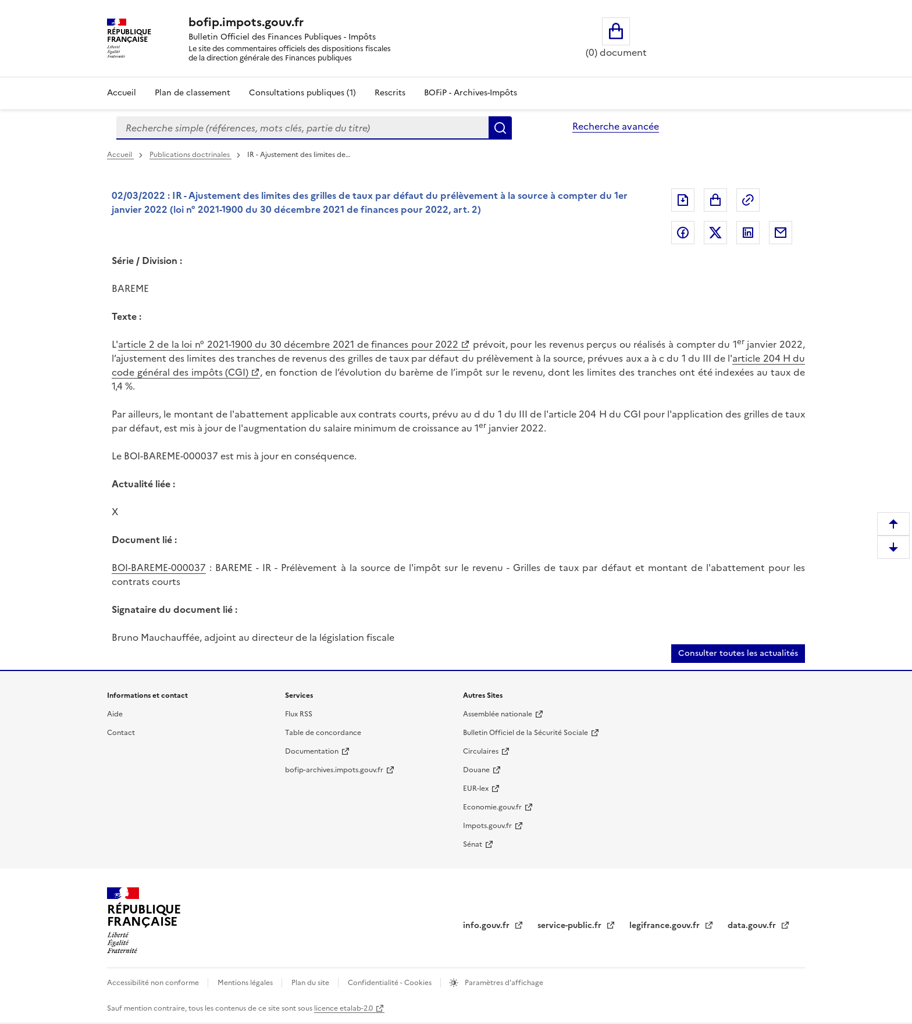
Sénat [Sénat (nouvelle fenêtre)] (472, 844)
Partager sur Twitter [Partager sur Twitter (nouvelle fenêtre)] (715, 232)
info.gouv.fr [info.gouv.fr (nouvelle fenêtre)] (487, 925)
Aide (115, 714)
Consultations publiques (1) (302, 93)
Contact (121, 732)
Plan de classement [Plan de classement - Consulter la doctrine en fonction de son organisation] (192, 93)
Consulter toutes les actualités (738, 653)
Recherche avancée (615, 126)
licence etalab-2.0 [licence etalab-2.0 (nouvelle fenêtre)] (343, 1008)
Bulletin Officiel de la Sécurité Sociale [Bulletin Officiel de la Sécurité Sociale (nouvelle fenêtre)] (525, 732)
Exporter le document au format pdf (682, 200)
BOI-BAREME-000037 (159, 568)
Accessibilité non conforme (154, 982)
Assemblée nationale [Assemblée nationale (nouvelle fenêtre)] (497, 714)
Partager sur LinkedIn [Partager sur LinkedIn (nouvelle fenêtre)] (748, 232)
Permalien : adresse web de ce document (748, 200)
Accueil (121, 93)
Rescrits (390, 93)
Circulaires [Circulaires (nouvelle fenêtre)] (480, 751)
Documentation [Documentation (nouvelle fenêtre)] (312, 751)
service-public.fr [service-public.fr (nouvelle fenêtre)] (570, 925)
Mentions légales (246, 982)
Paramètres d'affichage (503, 982)
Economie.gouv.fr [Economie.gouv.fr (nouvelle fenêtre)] (492, 807)
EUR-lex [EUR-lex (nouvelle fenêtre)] (476, 788)
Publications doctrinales (190, 154)
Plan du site (311, 982)
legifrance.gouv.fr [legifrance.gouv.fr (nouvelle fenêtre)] (665, 925)
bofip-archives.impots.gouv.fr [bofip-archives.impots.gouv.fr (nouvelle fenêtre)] (334, 770)
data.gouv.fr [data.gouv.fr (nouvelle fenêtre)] (753, 925)
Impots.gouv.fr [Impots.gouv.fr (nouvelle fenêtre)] (487, 825)
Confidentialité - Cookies (390, 982)
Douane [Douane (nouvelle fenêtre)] (476, 770)
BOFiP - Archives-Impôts (470, 93)
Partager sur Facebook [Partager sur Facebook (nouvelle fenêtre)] (682, 232)
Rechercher (500, 128)
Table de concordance (323, 732)
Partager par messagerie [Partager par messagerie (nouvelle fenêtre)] (780, 232)
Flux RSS (298, 714)
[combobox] (302, 128)
